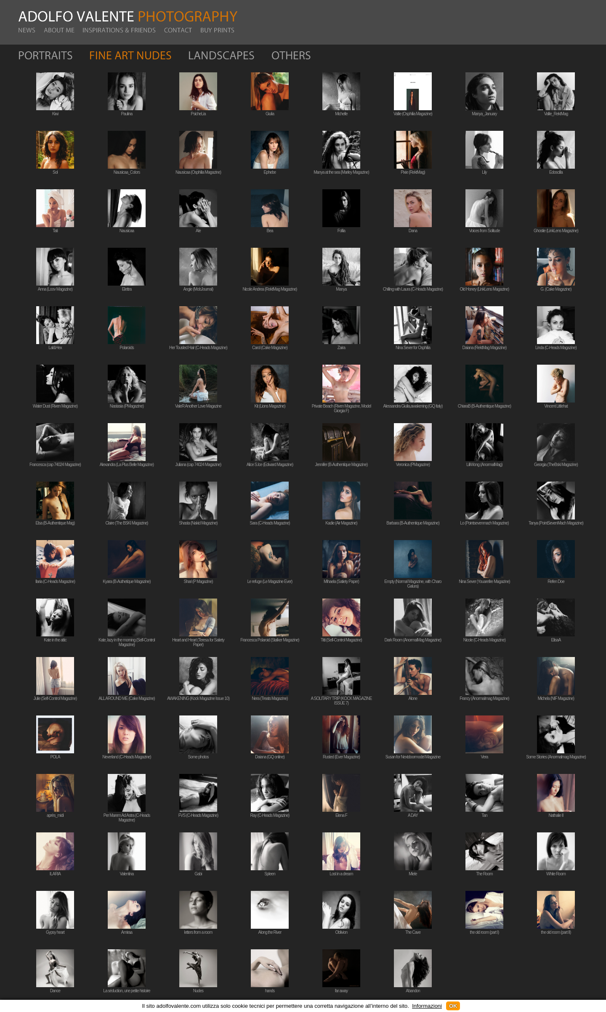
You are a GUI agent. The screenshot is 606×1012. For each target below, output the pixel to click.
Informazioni (427, 1006)
